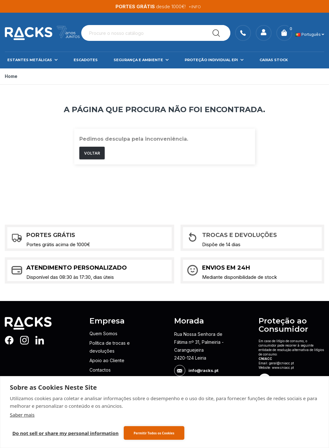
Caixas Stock (274, 74)
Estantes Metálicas (32, 75)
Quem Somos (103, 348)
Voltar (92, 167)
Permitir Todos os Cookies (154, 433)
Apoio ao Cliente (106, 375)
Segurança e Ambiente (141, 75)
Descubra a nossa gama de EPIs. (166, 6)
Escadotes (86, 74)
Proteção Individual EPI (214, 75)
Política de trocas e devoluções (109, 361)
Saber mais (22, 415)
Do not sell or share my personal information (65, 433)
